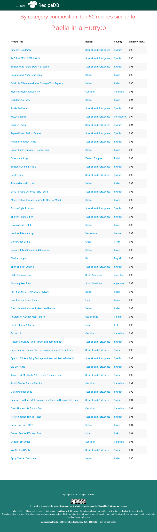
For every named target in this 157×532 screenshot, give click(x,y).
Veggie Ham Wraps (20, 441)
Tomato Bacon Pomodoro (24, 183)
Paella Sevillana (19, 108)
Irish (87, 325)
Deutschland (91, 233)
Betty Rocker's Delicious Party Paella (29, 191)
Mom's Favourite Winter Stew (25, 91)
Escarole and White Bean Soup (26, 75)
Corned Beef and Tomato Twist (26, 433)
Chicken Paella (18, 125)
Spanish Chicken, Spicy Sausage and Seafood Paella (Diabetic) (42, 358)
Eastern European (94, 158)
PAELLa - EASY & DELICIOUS (25, 58)
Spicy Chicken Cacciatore (24, 458)
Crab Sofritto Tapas (21, 100)
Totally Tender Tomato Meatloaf (27, 383)
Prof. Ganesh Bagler (107, 522)
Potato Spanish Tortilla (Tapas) (26, 416)
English (117, 258)
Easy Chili (16, 333)
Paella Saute (17, 175)
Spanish (118, 50)
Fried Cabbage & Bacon (23, 325)
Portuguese (120, 116)
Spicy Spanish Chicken (22, 266)
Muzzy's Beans (18, 116)
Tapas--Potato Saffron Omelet (26, 133)
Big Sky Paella (18, 366)
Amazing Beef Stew (21, 283)
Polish (117, 158)
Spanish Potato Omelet (22, 216)
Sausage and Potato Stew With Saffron (30, 66)
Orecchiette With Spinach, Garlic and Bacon (33, 308)
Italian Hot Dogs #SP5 (22, 425)
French (88, 300)
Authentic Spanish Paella (23, 141)
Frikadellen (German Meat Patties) (28, 316)
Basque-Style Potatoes (22, 208)
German (118, 233)
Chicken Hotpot (19, 258)
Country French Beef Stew (24, 300)
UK (86, 258)
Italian (88, 75)
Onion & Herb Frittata (21, 225)
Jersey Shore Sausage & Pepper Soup (30, 150)
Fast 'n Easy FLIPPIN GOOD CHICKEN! (30, 291)
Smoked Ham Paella (21, 50)
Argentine (119, 275)
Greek (88, 241)
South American (93, 275)
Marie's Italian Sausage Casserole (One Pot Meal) (36, 200)
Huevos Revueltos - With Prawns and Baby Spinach (36, 341)
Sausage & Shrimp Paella (23, 166)
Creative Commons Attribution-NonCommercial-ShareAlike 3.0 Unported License (91, 506)
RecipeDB (43, 5)
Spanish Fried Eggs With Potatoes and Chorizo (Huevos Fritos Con (44, 400)
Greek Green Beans (20, 241)
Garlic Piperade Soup (21, 391)
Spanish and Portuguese (97, 50)
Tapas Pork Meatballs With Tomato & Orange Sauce (37, 375)
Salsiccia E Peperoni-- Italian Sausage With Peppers (37, 83)
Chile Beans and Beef (21, 275)
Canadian (90, 91)
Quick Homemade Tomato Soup (27, 408)
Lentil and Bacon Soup (22, 233)
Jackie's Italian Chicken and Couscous (30, 250)
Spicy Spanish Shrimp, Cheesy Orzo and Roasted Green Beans (42, 350)
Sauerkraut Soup (19, 158)
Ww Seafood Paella (21, 450)
